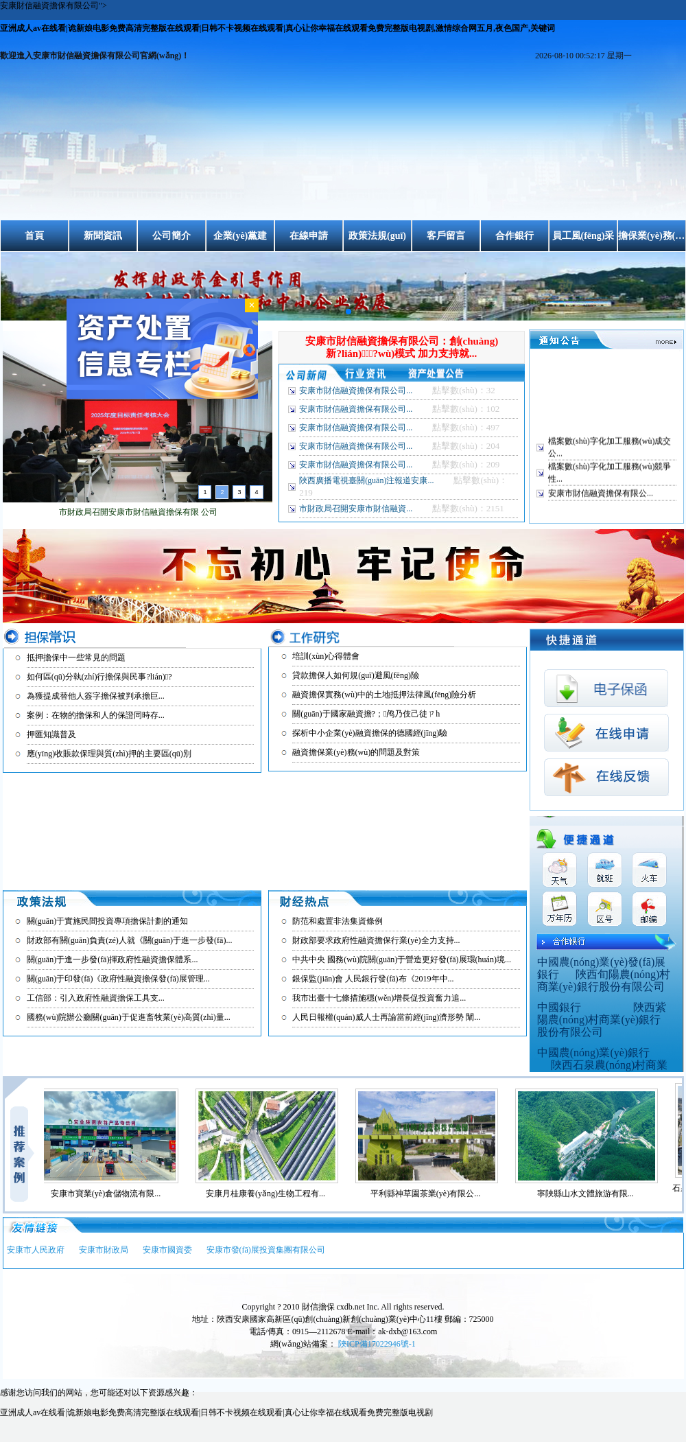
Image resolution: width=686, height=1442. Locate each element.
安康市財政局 (103, 1250)
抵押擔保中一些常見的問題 (76, 657)
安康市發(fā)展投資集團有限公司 (265, 1250)
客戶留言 (446, 236)
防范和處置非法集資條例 (337, 921)
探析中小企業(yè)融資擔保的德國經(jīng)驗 (369, 733)
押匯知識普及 (51, 734)
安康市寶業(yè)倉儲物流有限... (112, 1193)
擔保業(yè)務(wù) (651, 236)
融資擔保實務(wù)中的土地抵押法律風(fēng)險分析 (384, 694)
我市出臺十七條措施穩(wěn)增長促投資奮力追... (379, 998)
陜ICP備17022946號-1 (377, 1344)
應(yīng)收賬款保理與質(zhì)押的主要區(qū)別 (109, 753)
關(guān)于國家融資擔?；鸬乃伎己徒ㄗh (366, 714)
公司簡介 (171, 236)
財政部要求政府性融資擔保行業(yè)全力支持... (376, 940)
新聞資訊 (103, 236)
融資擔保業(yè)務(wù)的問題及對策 (356, 752)
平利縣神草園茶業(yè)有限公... (432, 1193)
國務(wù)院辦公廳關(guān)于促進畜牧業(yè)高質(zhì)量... (128, 1017)
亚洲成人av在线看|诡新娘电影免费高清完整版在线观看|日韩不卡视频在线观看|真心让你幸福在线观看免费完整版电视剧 (216, 1412)
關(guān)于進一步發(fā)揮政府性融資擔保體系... (112, 959)
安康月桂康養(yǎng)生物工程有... (272, 1193)
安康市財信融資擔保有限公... (600, 497)
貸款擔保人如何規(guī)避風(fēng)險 (355, 675)
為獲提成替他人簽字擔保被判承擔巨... (96, 696)
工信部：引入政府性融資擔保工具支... (96, 998)
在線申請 (308, 236)
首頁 (34, 236)
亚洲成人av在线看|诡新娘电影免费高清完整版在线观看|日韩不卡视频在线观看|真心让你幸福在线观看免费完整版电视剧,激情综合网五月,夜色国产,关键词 (277, 28)
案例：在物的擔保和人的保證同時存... (96, 715)
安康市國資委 (167, 1250)
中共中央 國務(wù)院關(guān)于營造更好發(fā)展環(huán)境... (401, 959)
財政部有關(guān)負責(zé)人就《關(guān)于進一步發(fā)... (130, 940)
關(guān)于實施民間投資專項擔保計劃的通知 (107, 921)
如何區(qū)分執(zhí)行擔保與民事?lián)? (99, 677)
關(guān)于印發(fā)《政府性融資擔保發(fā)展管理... (118, 979)
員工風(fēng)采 (583, 236)
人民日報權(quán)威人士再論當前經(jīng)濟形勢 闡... (386, 1017)
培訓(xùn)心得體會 (325, 656)
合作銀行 (514, 236)
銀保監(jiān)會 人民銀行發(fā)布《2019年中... (372, 979)
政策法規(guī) (377, 236)
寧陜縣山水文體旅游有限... (592, 1193)
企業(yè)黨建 (240, 236)
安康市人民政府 (35, 1250)
